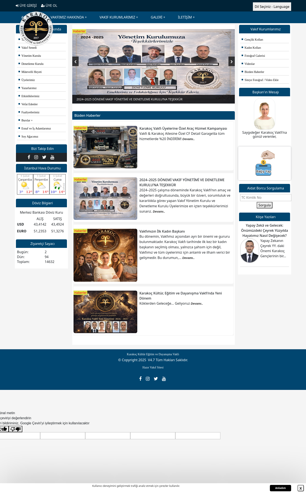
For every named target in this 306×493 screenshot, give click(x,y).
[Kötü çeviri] (15, 429)
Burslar (24, 120)
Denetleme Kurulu (31, 63)
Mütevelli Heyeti (30, 72)
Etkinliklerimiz (29, 96)
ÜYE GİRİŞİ (26, 5)
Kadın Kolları (251, 47)
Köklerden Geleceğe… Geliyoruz (165, 303)
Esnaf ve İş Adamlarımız (34, 128)
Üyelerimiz (26, 80)
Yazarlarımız (27, 88)
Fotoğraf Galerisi (253, 55)
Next (231, 61)
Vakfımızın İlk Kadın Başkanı (162, 231)
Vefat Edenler (28, 104)
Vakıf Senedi (27, 47)
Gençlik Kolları (252, 39)
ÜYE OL (49, 5)
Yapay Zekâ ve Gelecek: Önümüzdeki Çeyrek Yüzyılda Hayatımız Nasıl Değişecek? (264, 230)
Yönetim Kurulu (29, 55)
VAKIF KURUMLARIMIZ (117, 17)
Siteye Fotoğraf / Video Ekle (260, 80)
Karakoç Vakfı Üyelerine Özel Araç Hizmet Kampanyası (183, 128)
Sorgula (264, 205)
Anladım (280, 488)
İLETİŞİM (185, 17)
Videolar (248, 63)
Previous (75, 61)
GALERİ (156, 17)
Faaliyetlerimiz (29, 112)
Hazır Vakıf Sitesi (152, 367)
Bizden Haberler (253, 72)
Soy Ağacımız (28, 136)
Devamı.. (189, 139)
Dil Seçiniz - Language (272, 6)
